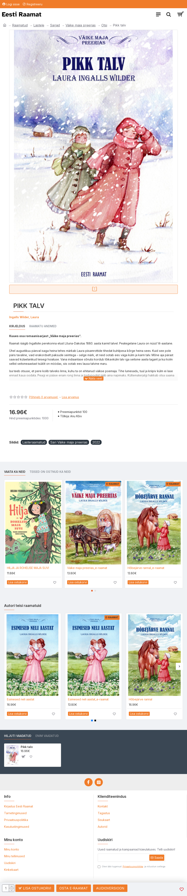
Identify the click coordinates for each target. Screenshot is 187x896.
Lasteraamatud (33, 442)
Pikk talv (27, 747)
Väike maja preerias (81, 25)
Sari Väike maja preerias (68, 442)
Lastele (38, 25)
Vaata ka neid (14, 471)
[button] (92, 591)
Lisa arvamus (70, 397)
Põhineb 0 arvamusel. (43, 397)
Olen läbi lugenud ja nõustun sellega (131, 866)
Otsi (104, 25)
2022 (96, 442)
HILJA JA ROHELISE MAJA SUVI (28, 568)
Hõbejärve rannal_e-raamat (146, 568)
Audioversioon (110, 888)
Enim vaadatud (47, 736)
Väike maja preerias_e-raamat (87, 568)
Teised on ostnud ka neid (50, 471)
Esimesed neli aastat (20, 699)
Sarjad (55, 25)
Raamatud (20, 25)
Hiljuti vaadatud (17, 736)
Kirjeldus (17, 326)
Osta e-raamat (73, 888)
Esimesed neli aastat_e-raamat (88, 699)
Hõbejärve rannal (140, 699)
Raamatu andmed (43, 326)
